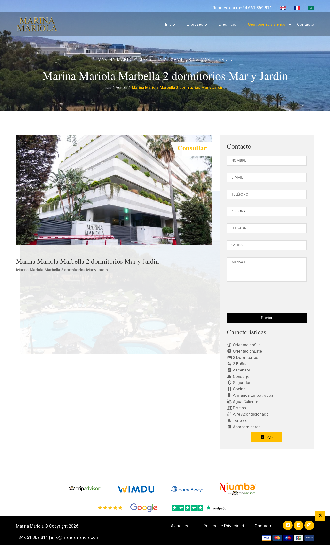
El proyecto (197, 24)
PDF (266, 437)
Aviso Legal (182, 525)
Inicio (170, 24)
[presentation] (256, 299)
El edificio (227, 24)
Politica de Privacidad (223, 525)
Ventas (122, 87)
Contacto (305, 24)
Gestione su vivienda (266, 24)
